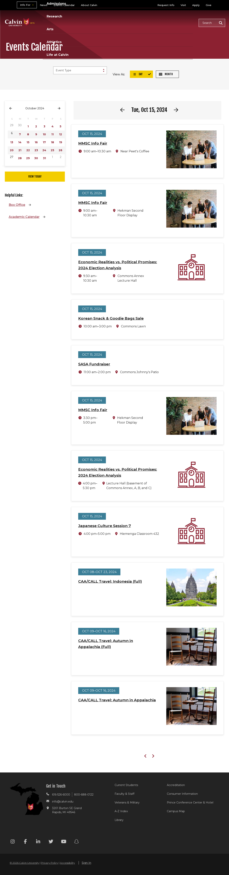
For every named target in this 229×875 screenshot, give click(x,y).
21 (19, 150)
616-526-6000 (61, 794)
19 (60, 142)
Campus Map (176, 811)
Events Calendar (64, 5)
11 (52, 134)
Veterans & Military (127, 802)
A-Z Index (121, 811)
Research (118, 22)
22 (28, 150)
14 (19, 142)
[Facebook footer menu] (25, 842)
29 (28, 158)
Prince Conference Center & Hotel (190, 802)
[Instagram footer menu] (12, 842)
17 (44, 142)
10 (44, 134)
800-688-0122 (83, 794)
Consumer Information (182, 794)
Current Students (126, 785)
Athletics (155, 22)
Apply (196, 5)
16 (36, 142)
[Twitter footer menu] (51, 842)
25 (52, 150)
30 (36, 158)
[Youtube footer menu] (64, 842)
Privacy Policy (49, 862)
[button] (212, 23)
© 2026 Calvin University (24, 862)
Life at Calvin (182, 22)
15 (28, 142)
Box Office (17, 205)
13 (11, 142)
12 (60, 134)
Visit (183, 5)
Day (138, 74)
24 (44, 150)
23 (36, 150)
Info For (25, 4)
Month (166, 74)
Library (119, 820)
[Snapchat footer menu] (76, 842)
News (43, 5)
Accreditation (176, 785)
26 (60, 150)
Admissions (93, 22)
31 (44, 158)
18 (52, 142)
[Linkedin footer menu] (38, 842)
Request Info (165, 5)
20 (12, 150)
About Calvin (89, 5)
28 (20, 158)
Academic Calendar (24, 217)
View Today (34, 176)
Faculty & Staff (124, 794)
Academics (66, 22)
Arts (137, 22)
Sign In (86, 863)
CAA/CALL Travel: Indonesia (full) (110, 581)
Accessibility (67, 862)
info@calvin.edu (62, 801)
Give (208, 5)
